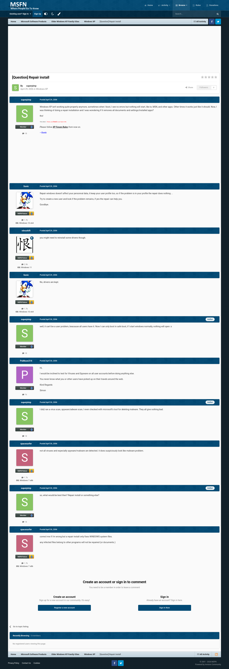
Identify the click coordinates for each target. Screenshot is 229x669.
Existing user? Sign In (20, 14)
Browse (182, 5)
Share (189, 87)
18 (24, 133)
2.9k (24, 264)
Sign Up (37, 14)
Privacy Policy (13, 663)
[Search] (186, 14)
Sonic (26, 186)
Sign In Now (164, 608)
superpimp (31, 86)
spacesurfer (26, 443)
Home (150, 5)
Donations (213, 5)
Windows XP (42, 89)
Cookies (37, 663)
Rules (198, 5)
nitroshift (26, 230)
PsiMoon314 (26, 361)
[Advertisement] (115, 48)
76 (24, 394)
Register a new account (64, 608)
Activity (165, 5)
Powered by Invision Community (208, 664)
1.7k (24, 220)
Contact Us (26, 663)
